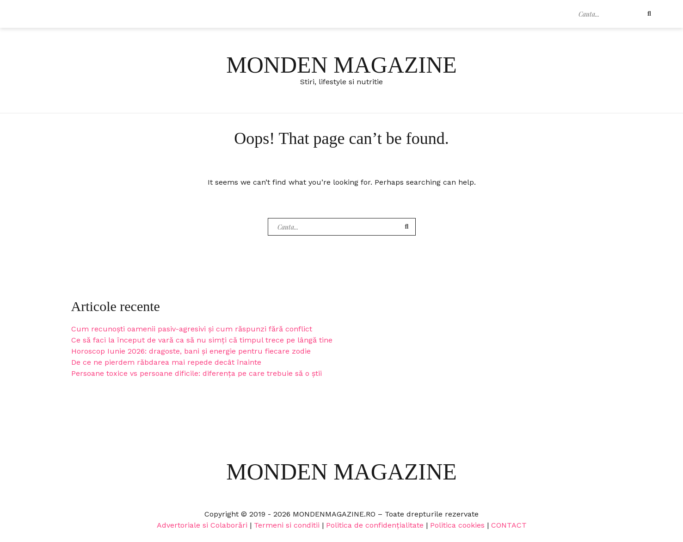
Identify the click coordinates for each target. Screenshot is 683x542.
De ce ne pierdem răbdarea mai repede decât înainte (166, 362)
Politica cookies (457, 525)
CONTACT (509, 525)
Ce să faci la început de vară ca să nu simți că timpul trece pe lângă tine (201, 340)
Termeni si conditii (287, 525)
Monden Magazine (341, 65)
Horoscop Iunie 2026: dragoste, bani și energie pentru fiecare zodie (191, 351)
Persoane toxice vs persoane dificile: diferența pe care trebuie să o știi (196, 373)
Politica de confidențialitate (375, 525)
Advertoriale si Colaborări (202, 525)
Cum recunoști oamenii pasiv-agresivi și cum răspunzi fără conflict (191, 328)
